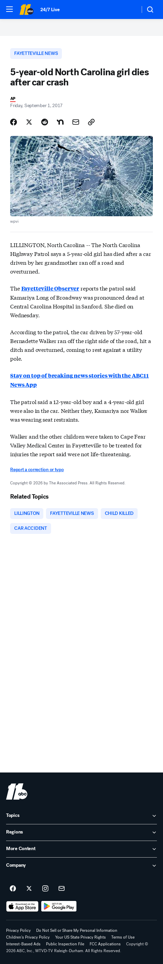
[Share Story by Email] (76, 122)
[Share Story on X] (29, 122)
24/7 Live (50, 9)
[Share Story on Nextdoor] (60, 122)
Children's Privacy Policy (28, 937)
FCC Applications (105, 944)
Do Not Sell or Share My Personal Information (76, 930)
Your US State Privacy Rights (80, 937)
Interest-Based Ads (23, 944)
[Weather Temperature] (129, 9)
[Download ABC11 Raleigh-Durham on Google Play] (59, 906)
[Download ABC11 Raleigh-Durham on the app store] (22, 906)
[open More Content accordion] (81, 849)
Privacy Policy (18, 930)
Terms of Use (123, 937)
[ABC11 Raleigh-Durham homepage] (26, 9)
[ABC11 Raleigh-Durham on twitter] (29, 889)
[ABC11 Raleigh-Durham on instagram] (45, 889)
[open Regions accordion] (81, 832)
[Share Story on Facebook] (13, 122)
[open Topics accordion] (81, 816)
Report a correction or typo (37, 469)
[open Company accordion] (81, 865)
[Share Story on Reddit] (44, 122)
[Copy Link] (91, 122)
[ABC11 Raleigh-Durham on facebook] (13, 889)
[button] (9, 9)
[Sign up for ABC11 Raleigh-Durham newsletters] (61, 889)
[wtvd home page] (16, 791)
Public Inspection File (65, 944)
